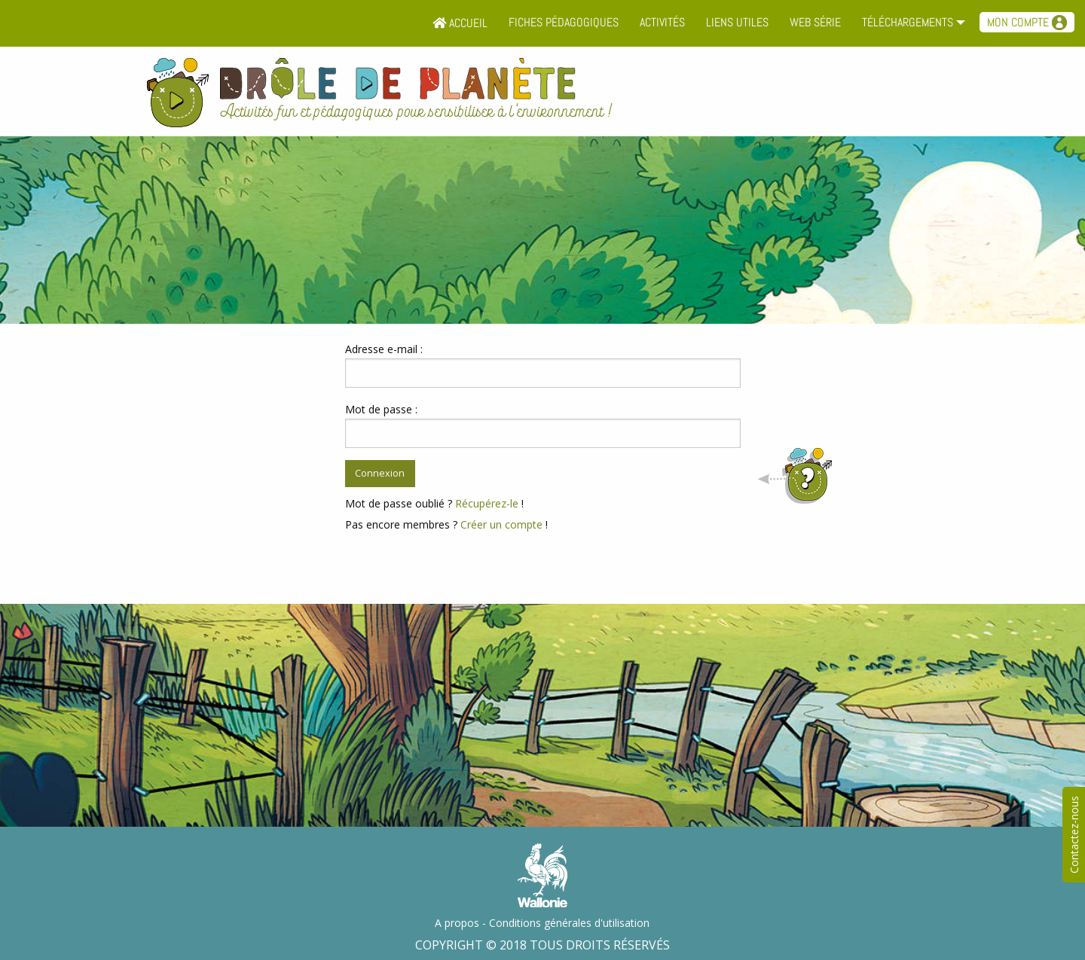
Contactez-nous (1074, 834)
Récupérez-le (486, 503)
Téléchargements (907, 22)
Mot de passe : (381, 409)
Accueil (459, 23)
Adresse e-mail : (384, 349)
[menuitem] (460, 23)
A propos (457, 923)
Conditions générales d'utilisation (569, 923)
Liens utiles (737, 22)
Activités (662, 22)
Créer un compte (501, 524)
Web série (815, 22)
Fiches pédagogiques (564, 22)
